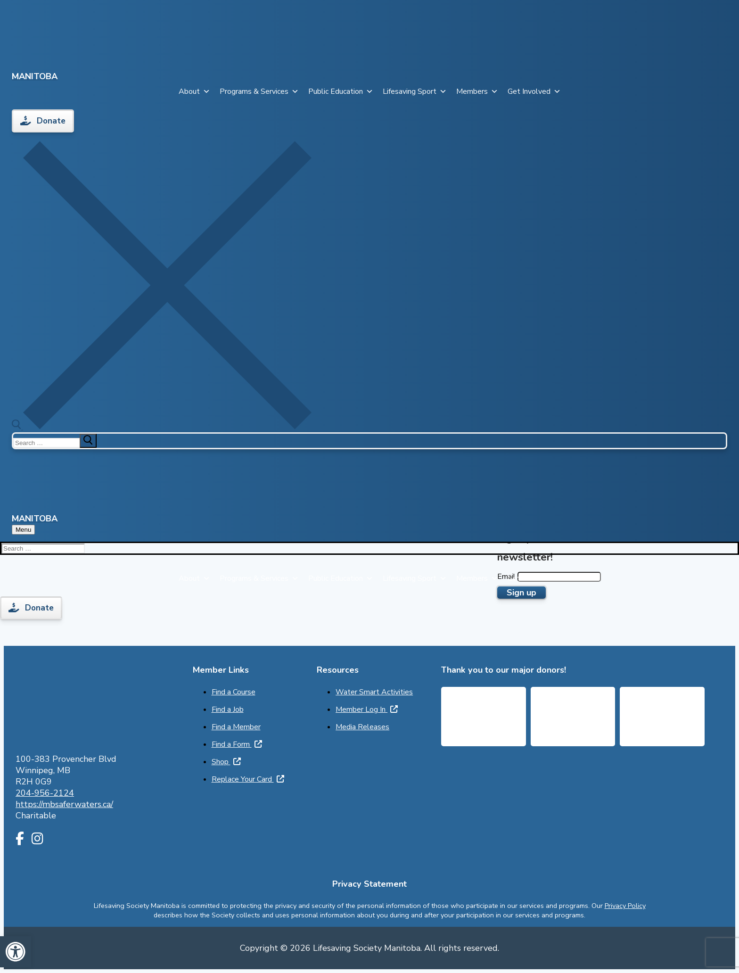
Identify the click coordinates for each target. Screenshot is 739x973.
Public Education (340, 91)
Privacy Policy (625, 905)
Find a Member (236, 727)
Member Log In (367, 709)
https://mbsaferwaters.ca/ (64, 804)
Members (477, 91)
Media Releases (362, 727)
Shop (226, 762)
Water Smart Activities (374, 692)
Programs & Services (259, 91)
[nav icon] (23, 530)
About (194, 91)
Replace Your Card (248, 779)
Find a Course (233, 692)
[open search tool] (162, 427)
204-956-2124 (45, 793)
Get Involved (534, 91)
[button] (15, 951)
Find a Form (237, 744)
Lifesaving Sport (415, 91)
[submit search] (88, 441)
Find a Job (228, 709)
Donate (43, 120)
